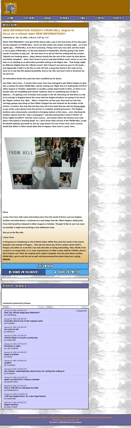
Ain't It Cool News (23, 8)
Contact (100, 18)
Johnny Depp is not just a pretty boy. (21, 338)
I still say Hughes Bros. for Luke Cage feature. (25, 396)
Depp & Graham (11, 354)
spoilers (8, 363)
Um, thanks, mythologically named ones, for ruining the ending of (34, 371)
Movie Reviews (62, 417)
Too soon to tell (11, 329)
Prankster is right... (13, 346)
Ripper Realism (11, 404)
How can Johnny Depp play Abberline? (22, 312)
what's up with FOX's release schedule (22, 379)
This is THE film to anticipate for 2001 (21, 388)
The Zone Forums (106, 417)
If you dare (79, 106)
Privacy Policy (62, 420)
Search (118, 18)
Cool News (28, 18)
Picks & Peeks (49, 417)
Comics (82, 18)
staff (46, 37)
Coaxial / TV (38, 417)
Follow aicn (45, 266)
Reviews (64, 18)
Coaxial (46, 18)
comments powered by (17, 303)
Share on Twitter (67, 272)
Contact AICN (74, 420)
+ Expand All (81, 311)
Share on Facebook (23, 272)
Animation (73, 417)
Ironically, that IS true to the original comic (23, 321)
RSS (53, 420)
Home (10, 18)
